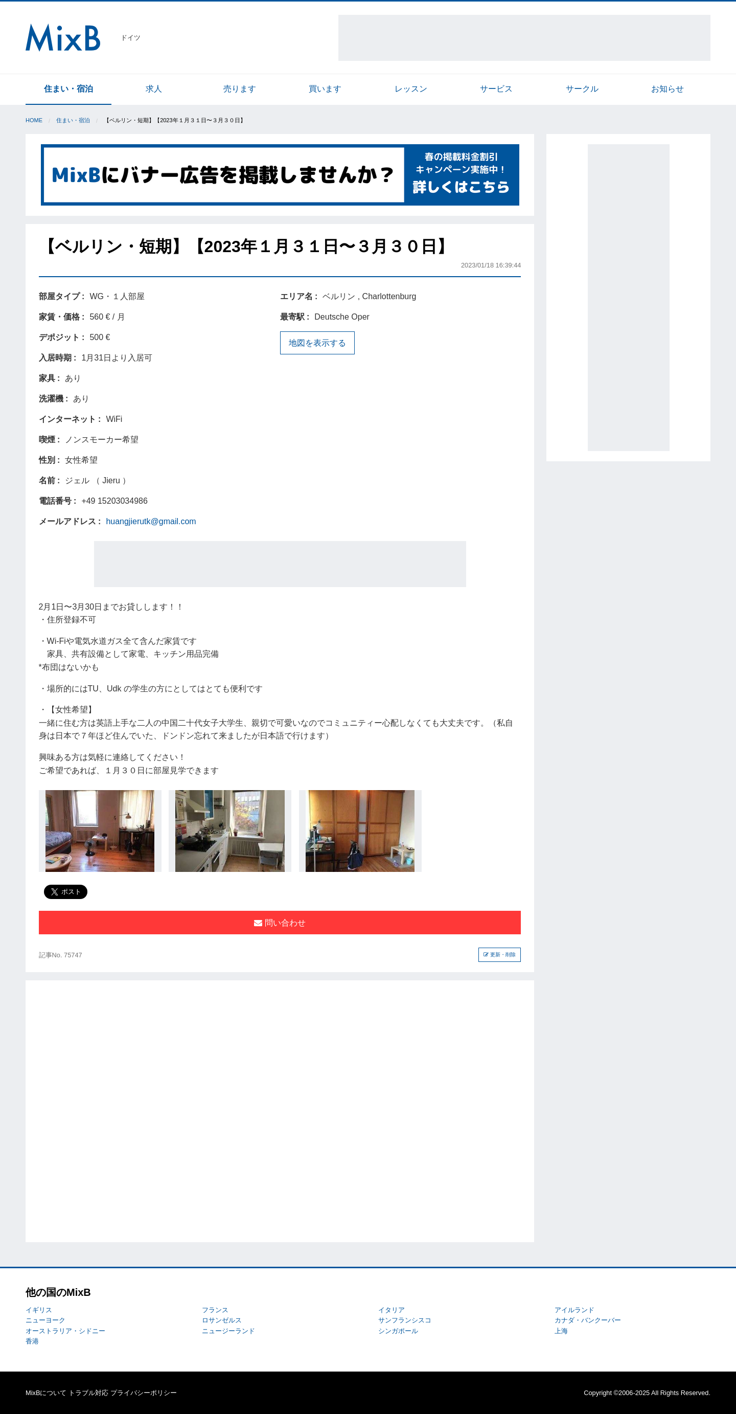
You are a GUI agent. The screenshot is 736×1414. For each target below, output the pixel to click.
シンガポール (398, 1331)
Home (34, 120)
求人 (154, 88)
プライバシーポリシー (143, 1393)
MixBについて (46, 1393)
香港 (32, 1341)
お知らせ (667, 88)
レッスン (411, 88)
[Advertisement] (524, 38)
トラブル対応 (88, 1393)
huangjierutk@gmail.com (151, 521)
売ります (239, 88)
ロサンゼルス (222, 1320)
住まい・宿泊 (68, 88)
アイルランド (574, 1310)
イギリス (39, 1310)
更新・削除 (500, 954)
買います (325, 88)
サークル (582, 88)
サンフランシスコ (404, 1320)
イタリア (391, 1310)
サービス (496, 88)
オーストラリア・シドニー (65, 1331)
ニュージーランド (228, 1331)
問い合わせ (279, 922)
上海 (561, 1331)
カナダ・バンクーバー (588, 1320)
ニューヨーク (45, 1320)
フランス (215, 1310)
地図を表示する (317, 343)
